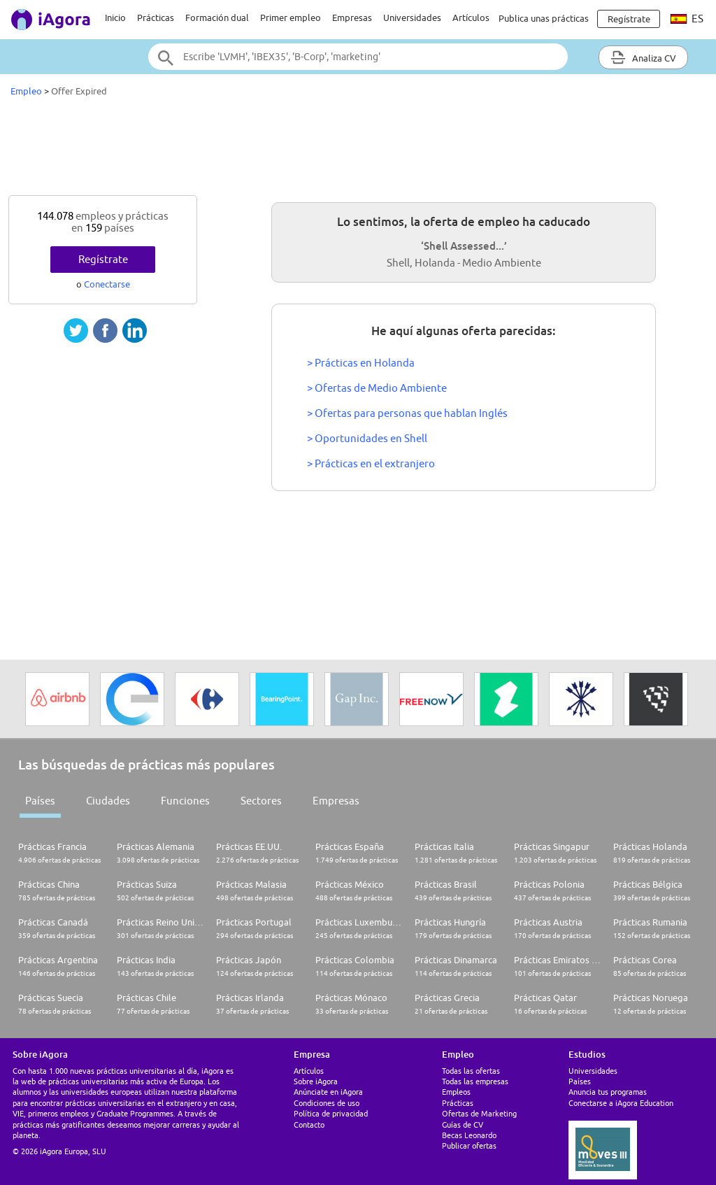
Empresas (352, 17)
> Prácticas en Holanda (361, 363)
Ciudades (108, 801)
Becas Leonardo (469, 1135)
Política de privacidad (331, 1113)
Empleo (26, 91)
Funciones (185, 801)
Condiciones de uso (326, 1102)
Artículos (470, 17)
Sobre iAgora (316, 1081)
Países (40, 801)
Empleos (456, 1091)
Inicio (115, 17)
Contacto (309, 1124)
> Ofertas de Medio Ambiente (377, 388)
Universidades (412, 17)
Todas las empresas (475, 1081)
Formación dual (217, 17)
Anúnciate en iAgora (328, 1091)
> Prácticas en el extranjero (371, 463)
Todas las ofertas (471, 1070)
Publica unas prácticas (544, 18)
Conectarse (107, 284)
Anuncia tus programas (607, 1091)
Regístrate (103, 259)
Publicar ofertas (469, 1145)
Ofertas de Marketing (479, 1113)
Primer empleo (290, 17)
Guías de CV (462, 1124)
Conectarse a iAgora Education (620, 1102)
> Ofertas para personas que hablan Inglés (407, 413)
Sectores (261, 801)
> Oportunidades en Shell (367, 438)
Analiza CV (643, 57)
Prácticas (155, 17)
